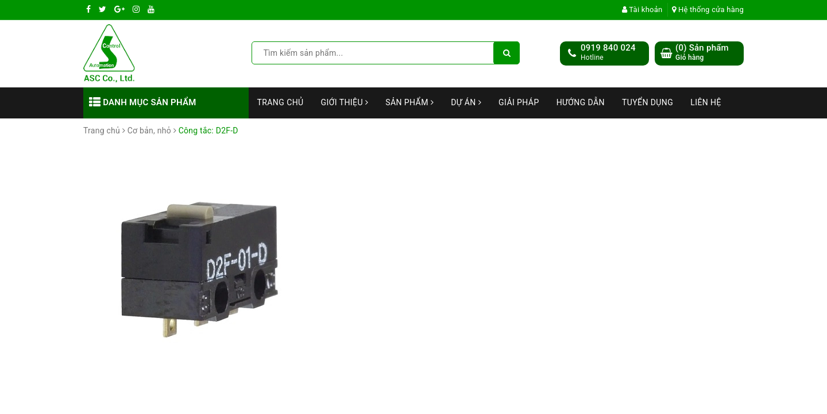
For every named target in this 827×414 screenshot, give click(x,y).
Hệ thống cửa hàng (708, 9)
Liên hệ (705, 102)
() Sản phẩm (702, 53)
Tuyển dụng (647, 102)
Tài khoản (642, 9)
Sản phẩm (409, 102)
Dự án (466, 102)
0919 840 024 (608, 48)
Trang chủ (280, 102)
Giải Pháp (518, 102)
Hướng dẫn (581, 102)
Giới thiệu (345, 102)
